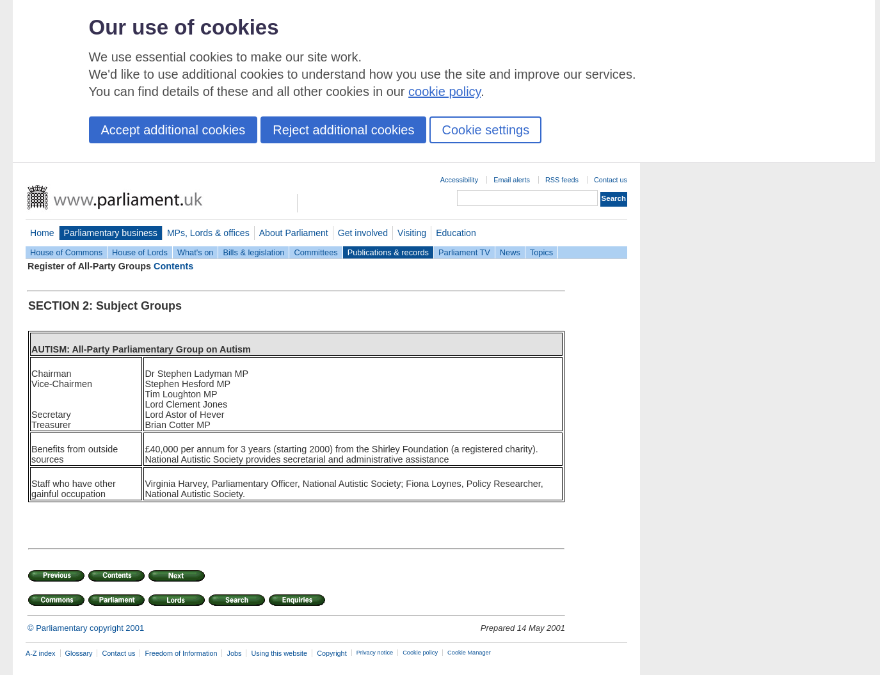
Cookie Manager (469, 652)
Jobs (234, 653)
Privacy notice (374, 652)
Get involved (363, 233)
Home (42, 233)
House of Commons (66, 252)
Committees (315, 252)
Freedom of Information (181, 653)
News (510, 252)
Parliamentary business (110, 233)
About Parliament (293, 233)
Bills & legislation (253, 252)
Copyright (332, 653)
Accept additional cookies (173, 130)
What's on (195, 252)
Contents (173, 266)
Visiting (411, 233)
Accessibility (459, 180)
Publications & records (388, 252)
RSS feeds (562, 180)
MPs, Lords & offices (208, 233)
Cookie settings (485, 130)
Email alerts (511, 180)
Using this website (279, 653)
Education (456, 233)
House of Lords (140, 252)
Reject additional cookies (343, 130)
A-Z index (41, 653)
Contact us (610, 180)
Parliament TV (464, 252)
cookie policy (444, 91)
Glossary (79, 653)
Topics (541, 252)
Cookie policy (420, 652)
